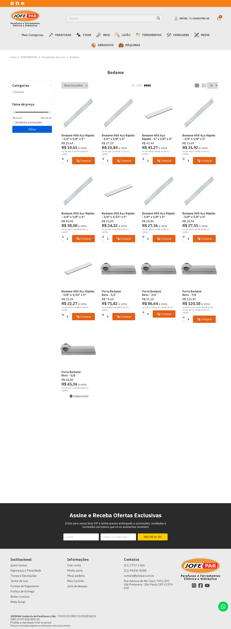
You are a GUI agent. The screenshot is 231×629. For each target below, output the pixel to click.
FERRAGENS (177, 35)
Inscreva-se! (153, 537)
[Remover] (63, 162)
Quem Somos (18, 565)
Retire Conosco (19, 596)
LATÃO (122, 35)
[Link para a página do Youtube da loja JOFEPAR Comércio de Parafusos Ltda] (22, 3)
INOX (103, 35)
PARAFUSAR (59, 35)
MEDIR (201, 35)
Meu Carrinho (75, 581)
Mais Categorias (32, 35)
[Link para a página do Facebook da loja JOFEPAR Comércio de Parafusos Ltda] (17, 3)
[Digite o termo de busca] (110, 18)
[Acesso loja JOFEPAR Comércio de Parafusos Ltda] (192, 18)
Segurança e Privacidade (25, 570)
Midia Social (17, 602)
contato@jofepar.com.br (139, 575)
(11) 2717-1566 (134, 565)
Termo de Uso (19, 581)
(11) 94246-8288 (135, 570)
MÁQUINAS (129, 45)
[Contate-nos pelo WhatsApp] (223, 607)
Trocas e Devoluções (23, 575)
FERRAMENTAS (148, 35)
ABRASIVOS (102, 45)
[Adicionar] (63, 159)
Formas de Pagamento (24, 586)
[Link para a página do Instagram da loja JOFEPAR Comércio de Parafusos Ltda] (12, 3)
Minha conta (75, 570)
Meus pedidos (76, 575)
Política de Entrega (22, 591)
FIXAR (83, 35)
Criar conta (74, 565)
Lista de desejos (77, 586)
